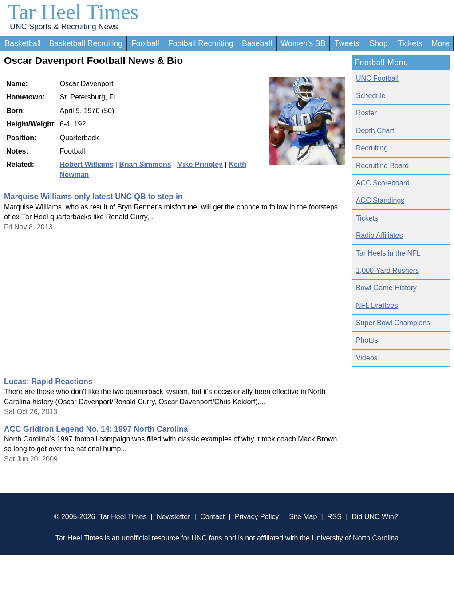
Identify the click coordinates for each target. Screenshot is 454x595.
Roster (366, 113)
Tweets (347, 43)
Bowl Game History (386, 288)
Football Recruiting (200, 43)
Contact (212, 516)
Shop (379, 43)
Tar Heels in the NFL (388, 253)
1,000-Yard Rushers (387, 270)
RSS (334, 516)
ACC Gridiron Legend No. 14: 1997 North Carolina (96, 429)
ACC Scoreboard (383, 183)
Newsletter (173, 516)
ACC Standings (380, 200)
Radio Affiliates (379, 235)
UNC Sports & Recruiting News (64, 26)
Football (145, 43)
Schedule (371, 95)
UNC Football (377, 78)
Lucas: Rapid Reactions (48, 381)
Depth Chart (375, 130)
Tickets (410, 43)
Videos (367, 358)
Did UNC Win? (375, 516)
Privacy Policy (257, 516)
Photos (367, 340)
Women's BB (303, 43)
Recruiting (372, 148)
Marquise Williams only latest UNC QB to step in (93, 196)
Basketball (22, 43)
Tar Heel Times (73, 12)
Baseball (257, 43)
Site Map (303, 516)
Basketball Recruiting (85, 43)
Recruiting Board (382, 165)
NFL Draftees (377, 305)
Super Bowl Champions (393, 323)
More (440, 43)
